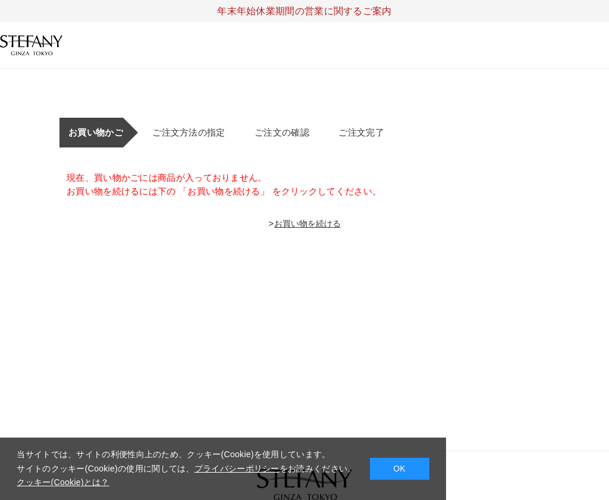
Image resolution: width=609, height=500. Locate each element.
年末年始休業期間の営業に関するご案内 (304, 11)
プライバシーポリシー (237, 468)
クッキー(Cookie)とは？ (63, 482)
